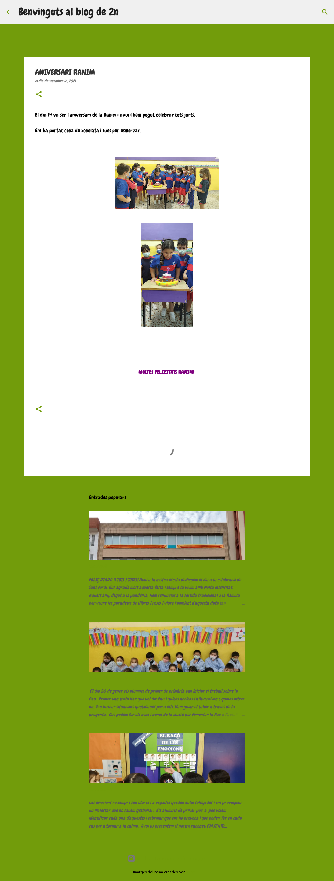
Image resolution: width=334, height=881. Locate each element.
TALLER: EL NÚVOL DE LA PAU (115, 678)
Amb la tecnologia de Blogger (167, 858)
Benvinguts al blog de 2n (68, 12)
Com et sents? (101, 789)
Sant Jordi (98, 566)
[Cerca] (128, 12)
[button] (39, 94)
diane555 (193, 872)
